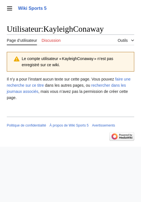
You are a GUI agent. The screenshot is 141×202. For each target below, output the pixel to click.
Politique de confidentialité (26, 125)
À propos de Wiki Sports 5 (69, 125)
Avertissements (103, 125)
